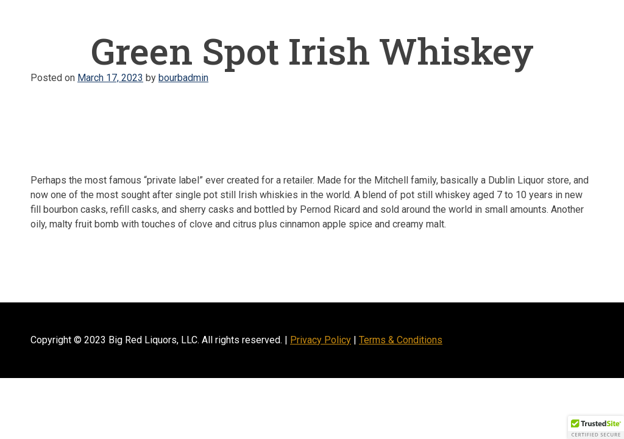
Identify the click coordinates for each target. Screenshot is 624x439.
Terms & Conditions (400, 340)
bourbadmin (183, 78)
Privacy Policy (320, 340)
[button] (596, 427)
